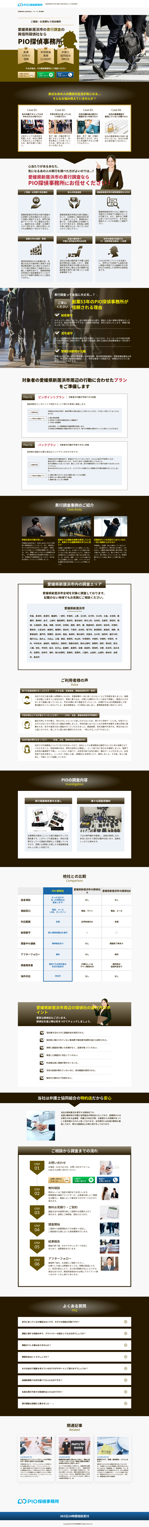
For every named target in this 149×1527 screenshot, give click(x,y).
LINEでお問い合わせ (84, 1179)
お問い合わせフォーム (59, 1179)
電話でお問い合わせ (108, 1179)
